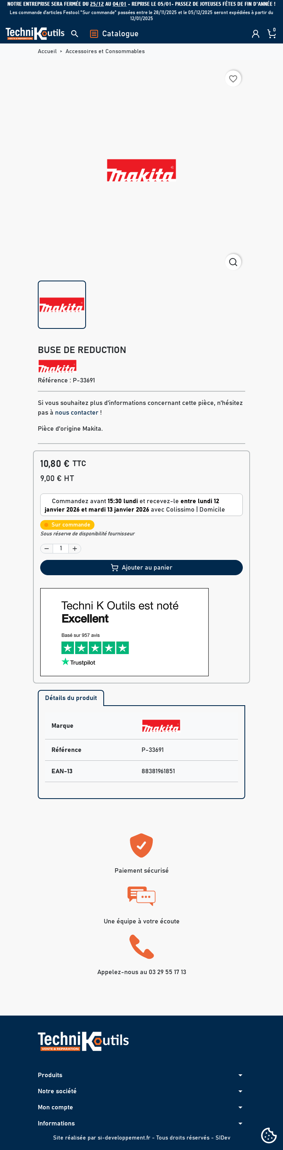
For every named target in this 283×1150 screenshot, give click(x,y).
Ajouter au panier (141, 568)
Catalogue (114, 34)
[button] (74, 33)
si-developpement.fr (124, 1138)
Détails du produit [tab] (71, 698)
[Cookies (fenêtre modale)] (269, 1136)
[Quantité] (61, 548)
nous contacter (76, 412)
